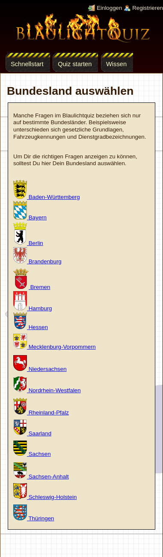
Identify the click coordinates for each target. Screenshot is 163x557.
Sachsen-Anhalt (41, 476)
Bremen (31, 287)
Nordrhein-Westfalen (47, 390)
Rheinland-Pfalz (41, 412)
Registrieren (147, 8)
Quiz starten (75, 64)
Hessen (30, 327)
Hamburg (32, 308)
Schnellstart (27, 64)
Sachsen (32, 454)
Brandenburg (37, 261)
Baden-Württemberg (46, 197)
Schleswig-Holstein (45, 497)
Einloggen (109, 8)
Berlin (28, 243)
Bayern (30, 217)
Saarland (32, 433)
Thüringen (33, 518)
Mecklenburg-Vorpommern (54, 347)
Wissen (116, 64)
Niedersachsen (40, 369)
